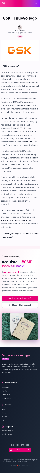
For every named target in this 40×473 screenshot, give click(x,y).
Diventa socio (6, 399)
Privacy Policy (7, 431)
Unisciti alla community (20, 450)
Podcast (4, 417)
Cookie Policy (7, 434)
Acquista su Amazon (20, 298)
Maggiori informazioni (20, 305)
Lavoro (4, 420)
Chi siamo (5, 387)
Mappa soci (6, 395)
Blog (3, 409)
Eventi (4, 413)
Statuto (4, 391)
